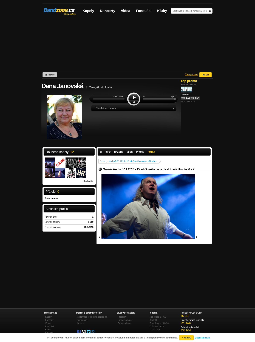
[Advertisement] (127, 44)
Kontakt (153, 320)
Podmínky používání (159, 323)
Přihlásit (205, 75)
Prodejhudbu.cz (125, 320)
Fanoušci (144, 11)
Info (108, 152)
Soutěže (49, 333)
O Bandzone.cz (157, 326)
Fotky (151, 152)
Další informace (202, 338)
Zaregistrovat (191, 74)
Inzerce (80, 323)
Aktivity (50, 75)
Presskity (122, 317)
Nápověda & (158, 317)
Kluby (162, 11)
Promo (140, 152)
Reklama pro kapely (188, 84)
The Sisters (173, 108)
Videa (125, 11)
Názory (118, 152)
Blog (130, 152)
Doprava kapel (124, 323)
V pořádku (186, 338)
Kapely (88, 11)
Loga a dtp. (155, 329)
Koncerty (107, 11)
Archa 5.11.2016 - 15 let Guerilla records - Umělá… (133, 161)
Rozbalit (88, 181)
